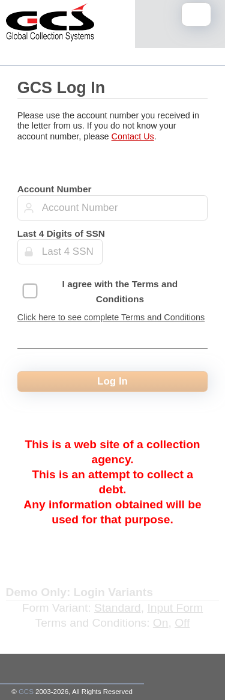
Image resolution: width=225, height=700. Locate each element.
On (161, 622)
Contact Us (133, 136)
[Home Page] (50, 24)
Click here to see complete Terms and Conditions (111, 317)
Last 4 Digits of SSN (61, 233)
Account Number (54, 189)
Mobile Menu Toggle (199, 15)
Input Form (175, 607)
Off (182, 622)
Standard (117, 607)
